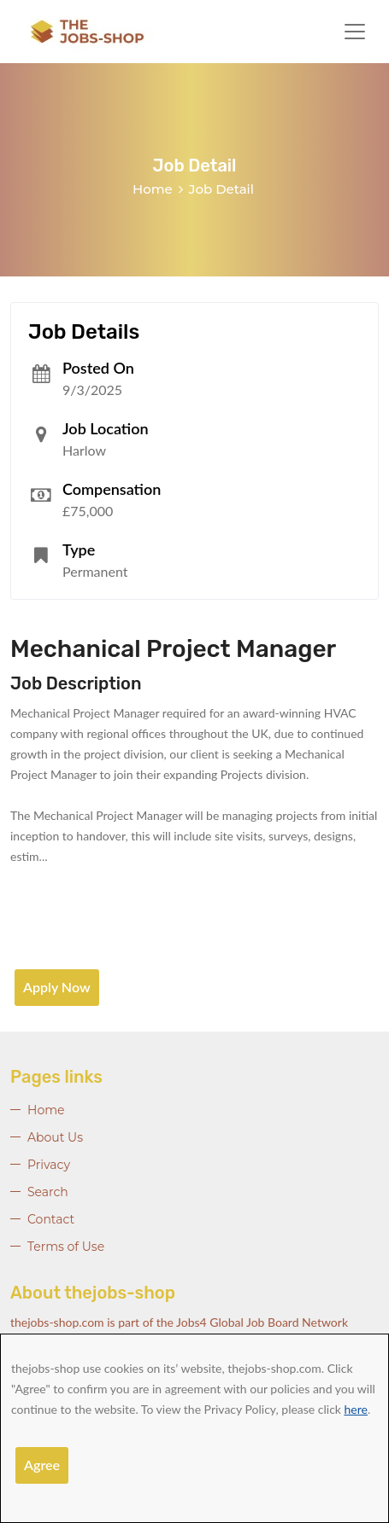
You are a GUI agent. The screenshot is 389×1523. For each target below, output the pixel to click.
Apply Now (57, 987)
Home (153, 189)
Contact (50, 1219)
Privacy (48, 1164)
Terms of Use (65, 1246)
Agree (42, 1464)
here (356, 1409)
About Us (55, 1137)
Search (47, 1192)
